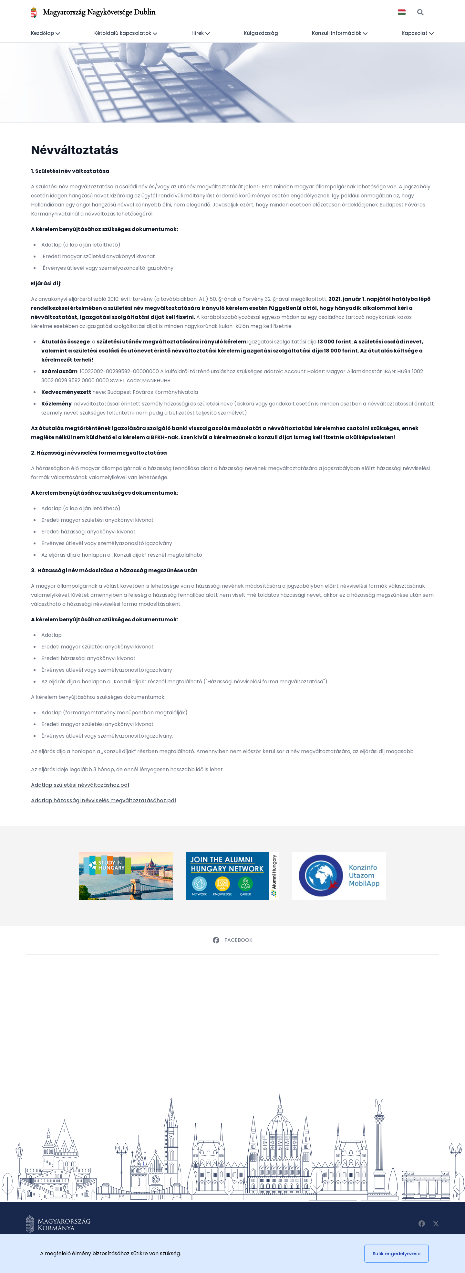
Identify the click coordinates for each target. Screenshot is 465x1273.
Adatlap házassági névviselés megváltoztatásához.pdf (103, 800)
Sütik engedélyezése (396, 1253)
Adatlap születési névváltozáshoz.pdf (80, 785)
